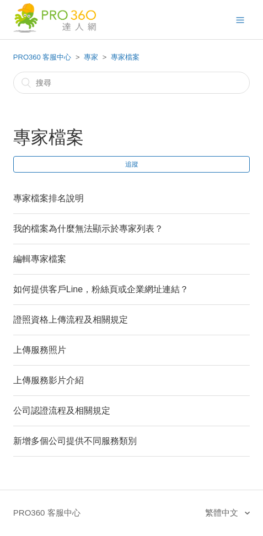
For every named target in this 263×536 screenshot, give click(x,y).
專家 (91, 57)
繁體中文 (222, 512)
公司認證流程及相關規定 (61, 410)
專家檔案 (125, 57)
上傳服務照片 (39, 350)
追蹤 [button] (131, 164)
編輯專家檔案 (39, 259)
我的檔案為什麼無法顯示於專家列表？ (88, 228)
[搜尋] (131, 83)
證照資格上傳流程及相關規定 (70, 319)
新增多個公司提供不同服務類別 (75, 441)
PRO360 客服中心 (42, 57)
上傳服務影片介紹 (48, 380)
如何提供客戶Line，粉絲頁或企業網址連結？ (101, 289)
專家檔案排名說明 (48, 198)
